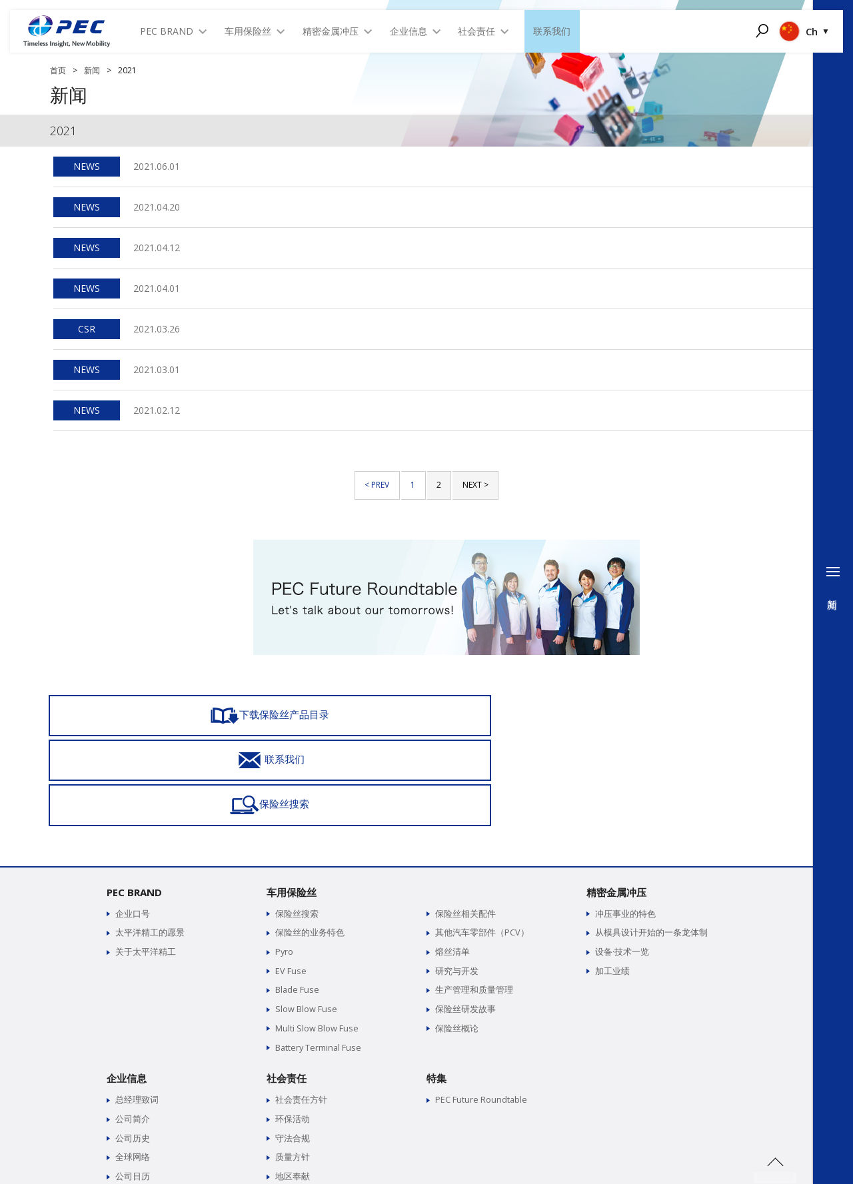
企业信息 (127, 984)
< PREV (377, 484)
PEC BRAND (134, 801)
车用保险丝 (292, 801)
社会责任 (287, 984)
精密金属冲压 (616, 801)
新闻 (92, 70)
